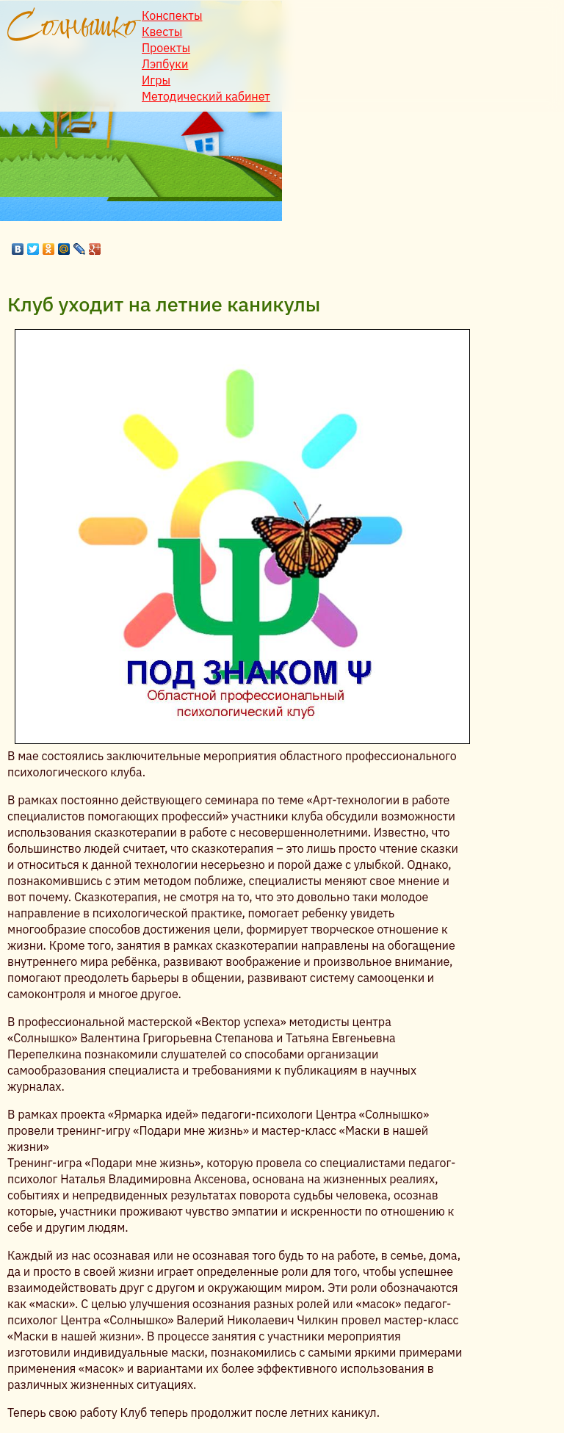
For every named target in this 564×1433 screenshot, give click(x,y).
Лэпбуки (165, 64)
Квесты (162, 31)
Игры (156, 80)
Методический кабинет (206, 96)
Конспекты (172, 15)
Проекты (166, 47)
